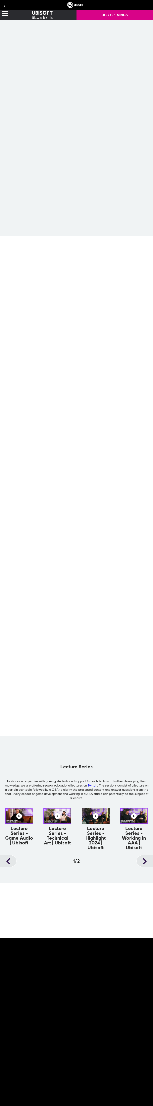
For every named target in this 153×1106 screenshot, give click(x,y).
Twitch (92, 785)
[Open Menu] (5, 13)
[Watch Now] (19, 827)
